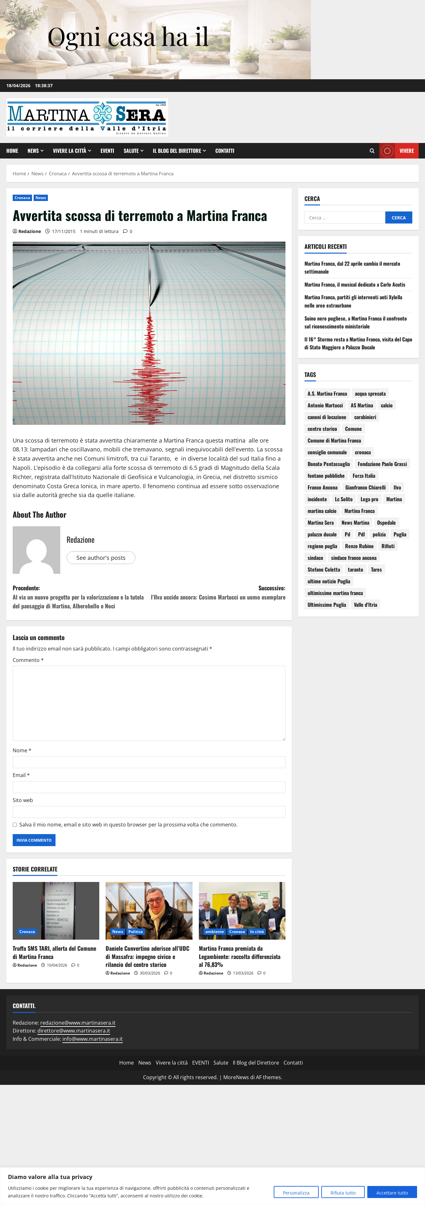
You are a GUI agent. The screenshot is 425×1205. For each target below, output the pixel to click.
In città (257, 931)
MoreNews (236, 1077)
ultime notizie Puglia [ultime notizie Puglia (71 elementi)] (329, 581)
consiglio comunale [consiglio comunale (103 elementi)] (327, 452)
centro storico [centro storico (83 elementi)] (322, 428)
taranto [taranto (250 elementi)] (355, 569)
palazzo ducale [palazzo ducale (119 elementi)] (322, 534)
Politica (135, 931)
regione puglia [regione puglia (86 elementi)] (322, 546)
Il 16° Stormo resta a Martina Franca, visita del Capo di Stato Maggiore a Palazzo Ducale (358, 343)
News (33, 150)
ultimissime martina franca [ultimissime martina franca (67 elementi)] (335, 593)
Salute (131, 150)
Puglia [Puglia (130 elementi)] (400, 534)
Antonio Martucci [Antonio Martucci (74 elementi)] (325, 405)
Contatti (224, 150)
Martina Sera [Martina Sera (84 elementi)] (321, 522)
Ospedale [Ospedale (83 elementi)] (386, 522)
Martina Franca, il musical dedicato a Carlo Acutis (354, 284)
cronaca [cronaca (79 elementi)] (363, 452)
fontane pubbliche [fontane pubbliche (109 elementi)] (326, 475)
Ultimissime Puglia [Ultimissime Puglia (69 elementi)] (327, 604)
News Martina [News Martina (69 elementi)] (355, 522)
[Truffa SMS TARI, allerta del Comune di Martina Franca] (56, 911)
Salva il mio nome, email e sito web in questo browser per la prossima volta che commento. (128, 824)
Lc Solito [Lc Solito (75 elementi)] (344, 499)
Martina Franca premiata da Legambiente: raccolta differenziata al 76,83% (239, 956)
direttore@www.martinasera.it (73, 1030)
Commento (28, 660)
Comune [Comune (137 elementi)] (353, 428)
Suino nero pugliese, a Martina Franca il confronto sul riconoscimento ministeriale (355, 322)
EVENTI (107, 150)
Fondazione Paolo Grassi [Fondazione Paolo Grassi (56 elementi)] (382, 464)
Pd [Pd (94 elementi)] (347, 534)
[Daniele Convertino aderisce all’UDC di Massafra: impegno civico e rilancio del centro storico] (149, 911)
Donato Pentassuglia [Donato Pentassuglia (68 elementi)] (329, 464)
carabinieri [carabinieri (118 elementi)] (365, 417)
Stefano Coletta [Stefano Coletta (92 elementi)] (324, 569)
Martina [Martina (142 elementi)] (394, 499)
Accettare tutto (392, 1193)
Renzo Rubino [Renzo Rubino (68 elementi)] (359, 546)
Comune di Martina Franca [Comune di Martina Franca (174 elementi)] (334, 440)
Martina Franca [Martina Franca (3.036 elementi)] (359, 511)
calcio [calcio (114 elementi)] (387, 405)
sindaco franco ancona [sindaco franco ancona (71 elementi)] (353, 557)
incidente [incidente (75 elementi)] (317, 499)
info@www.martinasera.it (92, 1038)
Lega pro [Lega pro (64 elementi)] (369, 499)
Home (12, 150)
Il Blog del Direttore (177, 150)
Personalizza (296, 1193)
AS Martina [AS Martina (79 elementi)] (362, 405)
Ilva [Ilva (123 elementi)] (397, 487)
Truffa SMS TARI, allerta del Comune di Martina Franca (54, 952)
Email (21, 775)
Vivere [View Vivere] (396, 151)
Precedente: (81, 597)
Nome (22, 750)
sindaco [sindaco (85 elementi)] (315, 557)
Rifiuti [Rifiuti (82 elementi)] (388, 546)
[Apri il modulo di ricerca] (372, 151)
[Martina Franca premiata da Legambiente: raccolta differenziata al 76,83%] (242, 911)
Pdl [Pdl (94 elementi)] (361, 534)
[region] (212, 1186)
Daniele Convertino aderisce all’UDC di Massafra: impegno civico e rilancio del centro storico (147, 956)
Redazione (29, 231)
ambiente (215, 931)
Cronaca (22, 197)
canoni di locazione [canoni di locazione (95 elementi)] (327, 417)
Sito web (23, 800)
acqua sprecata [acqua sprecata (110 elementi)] (370, 393)
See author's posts (101, 557)
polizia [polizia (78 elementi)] (379, 534)
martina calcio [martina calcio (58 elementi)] (322, 511)
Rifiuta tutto (343, 1193)
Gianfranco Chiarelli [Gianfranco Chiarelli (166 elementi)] (365, 487)
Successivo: (217, 593)
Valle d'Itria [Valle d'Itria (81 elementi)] (365, 604)
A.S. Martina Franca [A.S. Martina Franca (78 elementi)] (327, 393)
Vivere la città (69, 150)
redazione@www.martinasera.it (77, 1022)
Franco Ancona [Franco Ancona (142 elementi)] (322, 487)
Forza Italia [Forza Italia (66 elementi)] (364, 475)
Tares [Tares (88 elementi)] (376, 569)
